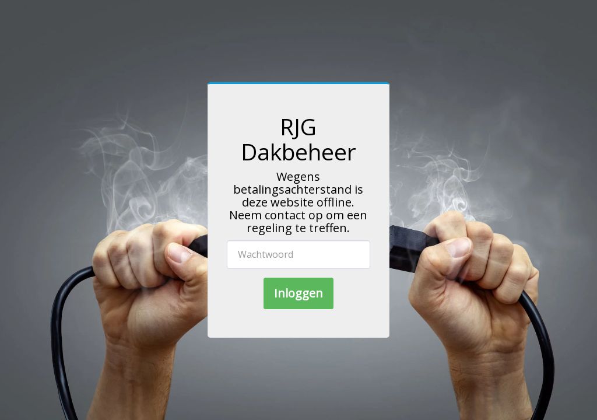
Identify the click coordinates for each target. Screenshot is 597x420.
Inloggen (298, 293)
